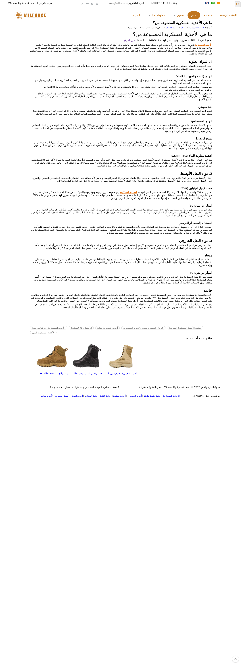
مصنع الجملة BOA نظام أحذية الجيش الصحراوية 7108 (52, 373)
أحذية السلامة (91, 396)
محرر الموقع (130, 40)
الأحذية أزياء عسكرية (81, 328)
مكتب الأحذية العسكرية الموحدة (185, 328)
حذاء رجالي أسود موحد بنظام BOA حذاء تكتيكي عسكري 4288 (86, 373)
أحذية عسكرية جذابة (107, 328)
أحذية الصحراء (134, 396)
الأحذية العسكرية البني (43, 332)
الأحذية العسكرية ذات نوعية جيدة (48, 328)
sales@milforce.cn (118, 3)
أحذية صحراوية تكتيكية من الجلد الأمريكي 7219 (121, 373)
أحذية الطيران (62, 396)
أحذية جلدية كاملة (152, 396)
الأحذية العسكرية (171, 396)
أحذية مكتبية (119, 396)
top (235, 658)
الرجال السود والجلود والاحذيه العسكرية (143, 328)
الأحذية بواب (47, 396)
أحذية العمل (77, 396)
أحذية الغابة (105, 396)
